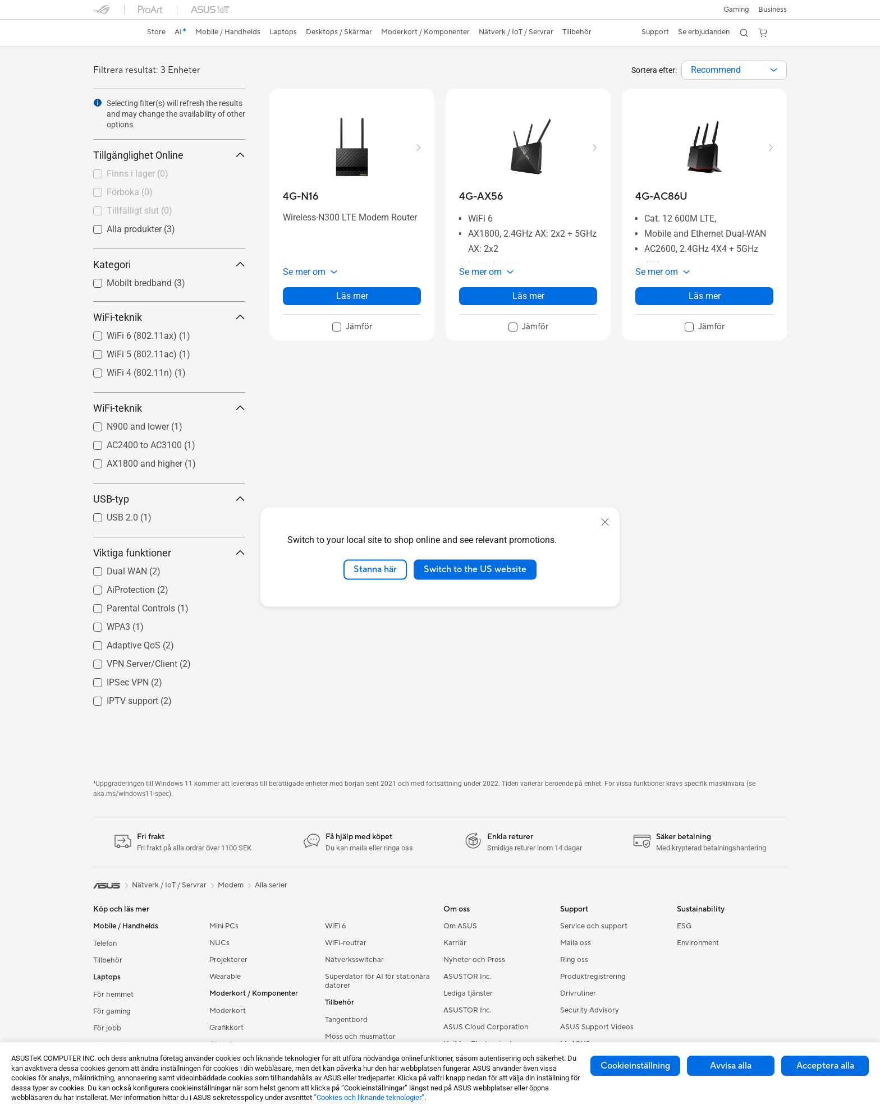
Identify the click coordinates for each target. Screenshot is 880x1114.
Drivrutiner (578, 993)
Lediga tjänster (468, 993)
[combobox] (734, 70)
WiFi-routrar (345, 942)
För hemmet (113, 994)
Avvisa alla (730, 1065)
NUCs (219, 942)
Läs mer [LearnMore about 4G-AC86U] (705, 296)
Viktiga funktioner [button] (169, 553)
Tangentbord (346, 1019)
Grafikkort (226, 1027)
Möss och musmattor (360, 1036)
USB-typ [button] (169, 499)
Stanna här (375, 569)
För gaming (112, 1011)
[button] (736, 9)
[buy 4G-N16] (300, 196)
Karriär (454, 942)
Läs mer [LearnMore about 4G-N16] (352, 296)
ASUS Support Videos (597, 1027)
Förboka (130, 192)
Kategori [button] (169, 264)
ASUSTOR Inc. (467, 976)
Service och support (593, 926)
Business (772, 9)
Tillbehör (107, 960)
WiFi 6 (335, 926)
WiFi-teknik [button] (169, 317)
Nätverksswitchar (354, 959)
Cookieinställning (635, 1065)
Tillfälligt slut (139, 210)
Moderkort (227, 1010)
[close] (605, 522)
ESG (684, 926)
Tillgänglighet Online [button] (169, 155)
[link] (112, 33)
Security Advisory (589, 1010)
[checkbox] (164, 174)
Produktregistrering (593, 976)
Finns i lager (137, 173)
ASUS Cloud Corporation (485, 1027)
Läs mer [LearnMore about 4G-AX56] (528, 296)
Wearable (225, 976)
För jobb (107, 1028)
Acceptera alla (825, 1065)
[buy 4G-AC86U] (661, 196)
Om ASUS (460, 926)
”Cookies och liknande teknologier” (369, 1097)
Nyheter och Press (474, 959)
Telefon (105, 943)
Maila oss (575, 942)
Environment (698, 942)
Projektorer (228, 959)
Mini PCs (224, 926)
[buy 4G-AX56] (481, 196)
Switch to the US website (475, 569)
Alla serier (271, 885)
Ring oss (574, 959)
